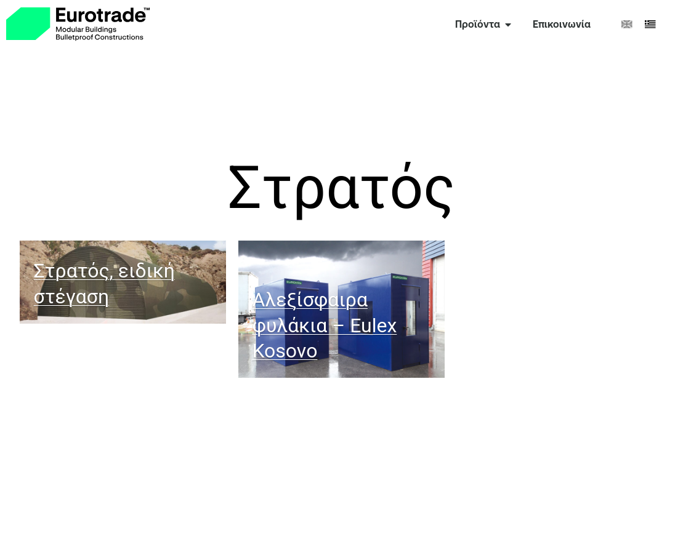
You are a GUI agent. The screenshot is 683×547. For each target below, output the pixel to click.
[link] (78, 24)
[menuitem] (627, 24)
